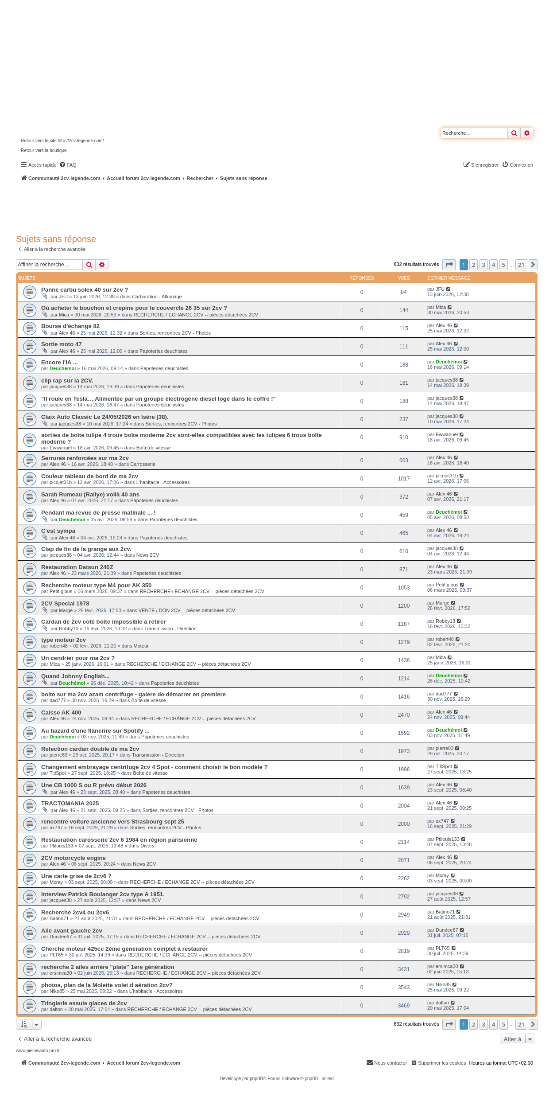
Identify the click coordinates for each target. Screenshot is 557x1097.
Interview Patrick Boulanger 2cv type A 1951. (103, 894)
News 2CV (147, 555)
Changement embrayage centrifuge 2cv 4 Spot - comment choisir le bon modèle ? (154, 767)
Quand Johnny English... (75, 676)
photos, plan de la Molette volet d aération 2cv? (107, 985)
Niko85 (57, 991)
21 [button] (521, 265)
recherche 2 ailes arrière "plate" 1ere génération (107, 967)
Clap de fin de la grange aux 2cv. (86, 549)
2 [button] (473, 265)
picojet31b (61, 482)
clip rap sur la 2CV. (67, 380)
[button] (449, 264)
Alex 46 (67, 333)
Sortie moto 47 (61, 344)
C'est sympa (58, 530)
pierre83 (58, 754)
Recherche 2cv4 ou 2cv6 (75, 912)
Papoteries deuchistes (163, 351)
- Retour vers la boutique (42, 150)
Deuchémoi (63, 368)
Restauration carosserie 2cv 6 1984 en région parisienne (119, 839)
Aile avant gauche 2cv (71, 930)
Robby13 (68, 628)
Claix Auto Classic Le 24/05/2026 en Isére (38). (105, 417)
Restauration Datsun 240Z (77, 567)
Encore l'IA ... (59, 362)
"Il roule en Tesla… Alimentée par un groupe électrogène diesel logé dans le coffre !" (158, 398)
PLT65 (57, 954)
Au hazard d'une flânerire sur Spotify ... (95, 730)
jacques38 (61, 386)
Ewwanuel (61, 447)
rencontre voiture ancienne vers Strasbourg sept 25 (112, 821)
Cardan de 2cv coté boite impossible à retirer (103, 621)
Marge (66, 610)
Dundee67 (61, 936)
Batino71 (59, 918)
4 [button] (493, 265)
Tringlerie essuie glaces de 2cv (84, 1003)
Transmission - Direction (170, 628)
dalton (56, 1009)
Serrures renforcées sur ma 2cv (85, 458)
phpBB (256, 1078)
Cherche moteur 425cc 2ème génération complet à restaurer (124, 948)
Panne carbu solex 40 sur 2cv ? (84, 289)
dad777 (58, 700)
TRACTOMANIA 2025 (70, 803)
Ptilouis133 (61, 845)
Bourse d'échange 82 (70, 326)
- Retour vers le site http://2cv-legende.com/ (61, 140)
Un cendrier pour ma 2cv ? (78, 658)
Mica (64, 314)
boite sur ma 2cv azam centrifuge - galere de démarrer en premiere (133, 694)
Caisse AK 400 (61, 712)
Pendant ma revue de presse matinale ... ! (98, 512)
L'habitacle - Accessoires (163, 482)
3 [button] (483, 265)
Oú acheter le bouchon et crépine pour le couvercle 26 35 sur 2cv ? (134, 308)
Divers (147, 845)
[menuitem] (68, 165)
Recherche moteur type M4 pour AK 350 (96, 585)
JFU (63, 296)
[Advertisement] (237, 206)
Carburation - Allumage (157, 296)
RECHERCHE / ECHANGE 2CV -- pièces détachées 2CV (196, 314)
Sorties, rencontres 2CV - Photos (175, 333)
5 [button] (503, 265)
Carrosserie (142, 464)
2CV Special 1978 (65, 603)
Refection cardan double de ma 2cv (90, 749)
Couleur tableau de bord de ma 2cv (89, 476)
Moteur (141, 645)
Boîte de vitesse (153, 447)
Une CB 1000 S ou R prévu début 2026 (94, 785)
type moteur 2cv (63, 639)
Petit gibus (61, 591)
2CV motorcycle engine (73, 858)
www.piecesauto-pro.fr (38, 1050)
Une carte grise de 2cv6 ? (76, 876)
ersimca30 (61, 973)
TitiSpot (58, 773)
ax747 (56, 827)
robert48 (59, 645)
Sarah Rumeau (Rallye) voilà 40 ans (90, 494)
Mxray (56, 882)
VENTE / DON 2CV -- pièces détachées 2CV (187, 610)
